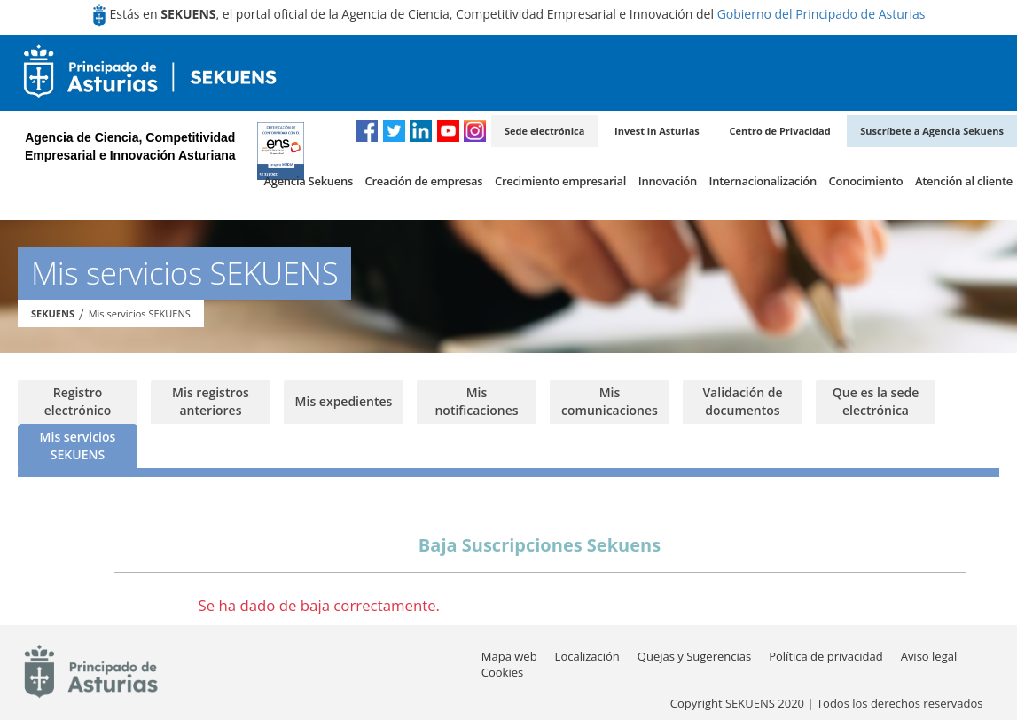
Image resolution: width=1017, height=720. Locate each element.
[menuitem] (307, 186)
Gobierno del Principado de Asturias (821, 13)
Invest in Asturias (657, 130)
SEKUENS (52, 313)
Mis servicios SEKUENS (140, 313)
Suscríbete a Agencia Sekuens (932, 130)
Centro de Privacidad (779, 130)
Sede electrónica (544, 130)
